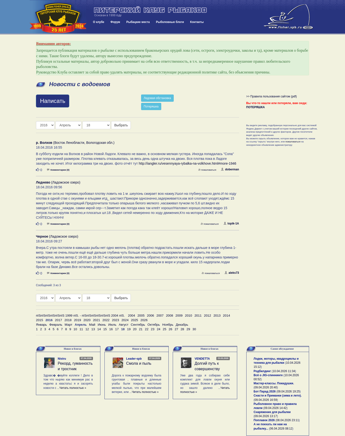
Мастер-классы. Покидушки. (274, 383)
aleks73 (231, 272)
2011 (198, 315)
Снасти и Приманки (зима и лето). (278, 395)
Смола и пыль (138, 363)
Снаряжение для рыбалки (272, 412)
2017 (58, 320)
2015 (39, 320)
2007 (160, 315)
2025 (134, 320)
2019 (77, 320)
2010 (188, 315)
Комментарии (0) (58, 169)
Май (92, 324)
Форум (115, 22)
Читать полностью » (72, 388)
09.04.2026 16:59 (266, 400)
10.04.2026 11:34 (284, 371)
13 (93, 329)
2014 (226, 315)
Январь (41, 324)
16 (111, 329)
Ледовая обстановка (157, 98)
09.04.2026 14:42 (275, 408)
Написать (52, 101)
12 (87, 329)
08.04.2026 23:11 (287, 420)
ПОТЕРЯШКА (255, 107)
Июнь (102, 324)
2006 (150, 315)
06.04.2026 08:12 (281, 428)
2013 (217, 315)
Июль (112, 324)
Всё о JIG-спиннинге (268, 375)
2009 (179, 315)
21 (141, 329)
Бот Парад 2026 (265, 391)
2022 (106, 320)
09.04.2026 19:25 (288, 391)
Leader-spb (134, 358)
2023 (115, 320)
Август (123, 324)
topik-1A (231, 223)
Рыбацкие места (138, 22)
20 (135, 329)
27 (176, 329)
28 (182, 329)
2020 (87, 320)
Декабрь (182, 324)
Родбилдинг (262, 371)
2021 (96, 320)
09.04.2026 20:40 (266, 387)
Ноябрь (167, 324)
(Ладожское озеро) (58, 182)
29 (188, 329)
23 (153, 329)
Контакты (197, 22)
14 (99, 329)
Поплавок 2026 (264, 420)
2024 (125, 320)
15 (105, 329)
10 (75, 329)
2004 (131, 315)
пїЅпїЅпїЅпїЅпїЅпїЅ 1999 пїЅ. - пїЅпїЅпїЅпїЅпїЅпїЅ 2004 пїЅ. (80, 315)
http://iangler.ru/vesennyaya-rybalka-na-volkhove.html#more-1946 (187, 163)
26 (170, 329)
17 (117, 329)
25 (164, 329)
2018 (68, 320)
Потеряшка (151, 106)
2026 (144, 320)
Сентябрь (138, 324)
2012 (207, 315)
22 (147, 329)
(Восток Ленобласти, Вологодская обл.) (75, 143)
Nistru (62, 358)
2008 (169, 315)
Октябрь (154, 324)
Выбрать (121, 125)
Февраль (55, 324)
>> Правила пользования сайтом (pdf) (271, 96)
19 (129, 329)
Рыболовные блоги (170, 22)
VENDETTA (202, 358)
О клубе (98, 22)
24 (158, 329)
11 (81, 329)
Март (68, 324)
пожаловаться (207, 169)
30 (194, 329)
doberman (230, 169)
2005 (141, 315)
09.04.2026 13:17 (266, 416)
